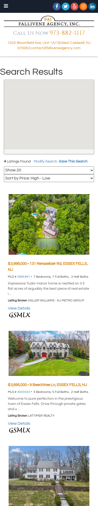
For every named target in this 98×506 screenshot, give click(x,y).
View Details (19, 308)
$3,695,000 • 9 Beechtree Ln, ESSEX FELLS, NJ (47, 385)
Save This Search (73, 161)
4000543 (23, 392)
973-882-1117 (67, 33)
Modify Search (45, 161)
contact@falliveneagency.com (55, 48)
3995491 (23, 276)
